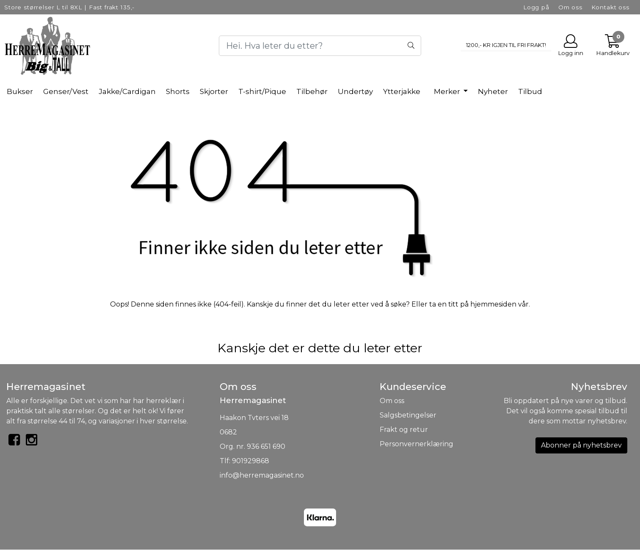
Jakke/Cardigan (127, 91)
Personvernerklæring (416, 444)
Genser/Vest (65, 91)
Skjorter (214, 91)
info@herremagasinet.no (262, 475)
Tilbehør (312, 91)
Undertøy (355, 91)
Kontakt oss (610, 7)
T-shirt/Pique (262, 91)
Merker (448, 91)
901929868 (250, 461)
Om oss (570, 7)
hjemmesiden (493, 304)
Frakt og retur (404, 430)
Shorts (178, 91)
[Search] (320, 46)
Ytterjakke (401, 91)
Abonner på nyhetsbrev (581, 445)
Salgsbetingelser (408, 415)
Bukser (20, 91)
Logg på (536, 7)
